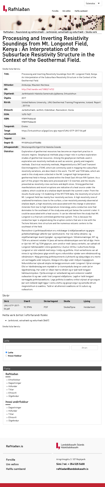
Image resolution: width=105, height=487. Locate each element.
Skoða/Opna (69, 307)
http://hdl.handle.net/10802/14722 (38, 89)
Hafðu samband (81, 11)
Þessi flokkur (14, 355)
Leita (10, 352)
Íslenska (90, 3)
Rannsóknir (61, 109)
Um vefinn (66, 11)
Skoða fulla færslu (11, 68)
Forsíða (55, 11)
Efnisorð (12, 392)
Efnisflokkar (14, 379)
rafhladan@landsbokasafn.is (72, 468)
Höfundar (12, 386)
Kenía (71, 109)
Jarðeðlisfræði (28, 109)
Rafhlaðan (19, 9)
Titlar (11, 389)
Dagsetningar (14, 383)
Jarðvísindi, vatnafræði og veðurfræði (64, 32)
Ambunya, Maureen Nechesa (35, 84)
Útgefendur (13, 396)
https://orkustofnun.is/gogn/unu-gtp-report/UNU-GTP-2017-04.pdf (54, 130)
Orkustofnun (70, 93)
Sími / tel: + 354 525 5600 (70, 463)
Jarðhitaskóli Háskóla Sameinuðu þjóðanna (42, 93)
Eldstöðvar (50, 109)
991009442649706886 (31, 142)
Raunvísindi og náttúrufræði (30, 32)
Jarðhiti (39, 109)
